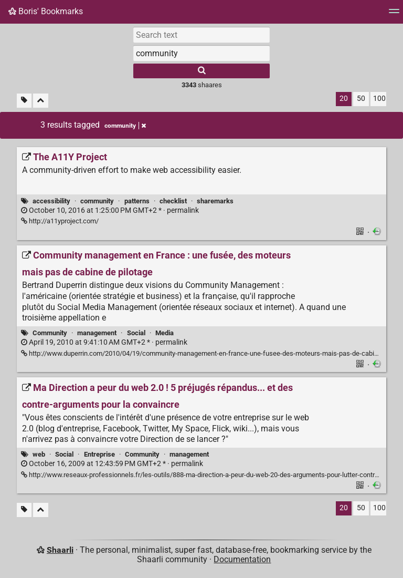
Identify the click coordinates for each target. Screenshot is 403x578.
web (39, 454)
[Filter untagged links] (24, 101)
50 (361, 98)
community (97, 201)
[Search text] (201, 35)
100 (379, 98)
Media (164, 333)
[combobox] (201, 53)
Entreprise (99, 454)
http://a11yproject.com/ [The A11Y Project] (60, 221)
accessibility (51, 201)
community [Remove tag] (125, 125)
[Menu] (394, 14)
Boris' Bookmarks (45, 11)
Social (136, 333)
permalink (110, 210)
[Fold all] (40, 101)
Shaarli (60, 550)
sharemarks (215, 201)
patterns (137, 201)
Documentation (242, 559)
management (96, 333)
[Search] (201, 71)
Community (50, 333)
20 (344, 98)
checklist (173, 201)
